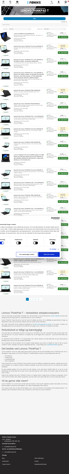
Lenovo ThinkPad (55, 316)
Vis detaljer (60, 249)
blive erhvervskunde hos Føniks (43, 324)
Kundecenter (5, 461)
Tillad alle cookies (56, 254)
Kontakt (36, 461)
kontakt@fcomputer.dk (10, 446)
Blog (3, 458)
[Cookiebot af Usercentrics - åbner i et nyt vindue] (59, 218)
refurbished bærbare (52, 344)
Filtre (34, 18)
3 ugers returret (6, 464)
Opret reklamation (39, 458)
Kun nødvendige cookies (34, 254)
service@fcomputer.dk (10, 452)
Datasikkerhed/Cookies (41, 464)
